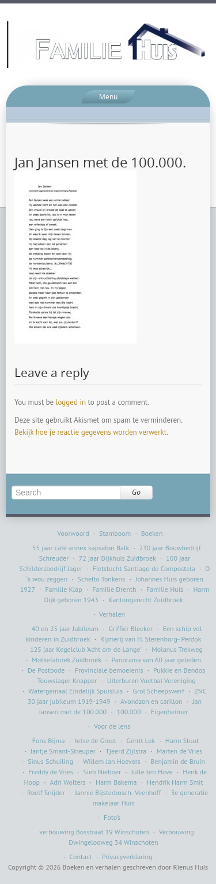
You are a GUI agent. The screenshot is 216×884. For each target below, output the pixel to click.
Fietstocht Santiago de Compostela (143, 568)
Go (136, 492)
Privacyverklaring (127, 856)
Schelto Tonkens (102, 579)
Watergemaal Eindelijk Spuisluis (76, 691)
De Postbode (46, 670)
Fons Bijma (48, 740)
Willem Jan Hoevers (112, 761)
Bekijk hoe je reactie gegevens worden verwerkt (90, 432)
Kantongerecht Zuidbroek (145, 599)
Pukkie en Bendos (179, 670)
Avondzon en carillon (151, 701)
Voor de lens (112, 726)
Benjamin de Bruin (177, 761)
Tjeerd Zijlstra (125, 751)
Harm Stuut (182, 740)
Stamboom (115, 533)
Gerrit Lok (140, 740)
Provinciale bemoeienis (109, 670)
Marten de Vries (180, 751)
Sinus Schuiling (50, 761)
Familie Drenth (114, 589)
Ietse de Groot (95, 740)
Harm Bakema (116, 782)
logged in (71, 402)
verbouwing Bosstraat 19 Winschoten (94, 831)
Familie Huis (164, 589)
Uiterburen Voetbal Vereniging (151, 680)
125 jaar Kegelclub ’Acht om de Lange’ (86, 649)
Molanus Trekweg (177, 649)
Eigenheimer (169, 711)
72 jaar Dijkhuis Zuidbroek (117, 558)
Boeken (152, 533)
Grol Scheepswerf (158, 691)
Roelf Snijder (46, 792)
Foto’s (112, 817)
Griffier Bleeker (130, 628)
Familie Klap (63, 589)
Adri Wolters (67, 782)
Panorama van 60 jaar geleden (156, 659)
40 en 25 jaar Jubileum (65, 628)
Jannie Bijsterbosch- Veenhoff (118, 792)
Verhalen (112, 614)
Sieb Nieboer (102, 771)
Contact (81, 856)
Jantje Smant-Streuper (63, 751)
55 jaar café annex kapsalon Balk (80, 547)
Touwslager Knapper (67, 680)
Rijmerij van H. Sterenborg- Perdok (151, 639)
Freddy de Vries (50, 771)
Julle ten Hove (152, 771)
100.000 (129, 711)
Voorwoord (73, 533)
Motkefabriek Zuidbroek (66, 659)
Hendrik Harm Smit (175, 782)
